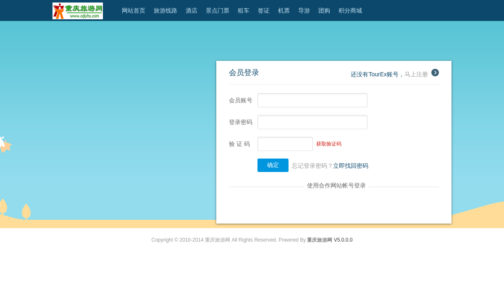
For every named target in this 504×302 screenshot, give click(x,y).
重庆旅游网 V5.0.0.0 (329, 240)
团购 (324, 10)
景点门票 (217, 10)
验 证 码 (239, 144)
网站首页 (133, 10)
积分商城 (350, 10)
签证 (264, 10)
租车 (243, 10)
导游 (304, 10)
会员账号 (240, 100)
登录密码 (240, 122)
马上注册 (421, 74)
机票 (284, 10)
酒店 (191, 10)
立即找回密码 (350, 165)
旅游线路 (165, 10)
